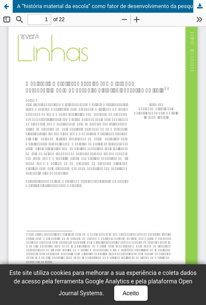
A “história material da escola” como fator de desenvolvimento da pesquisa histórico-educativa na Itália (111, 6)
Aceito (131, 293)
